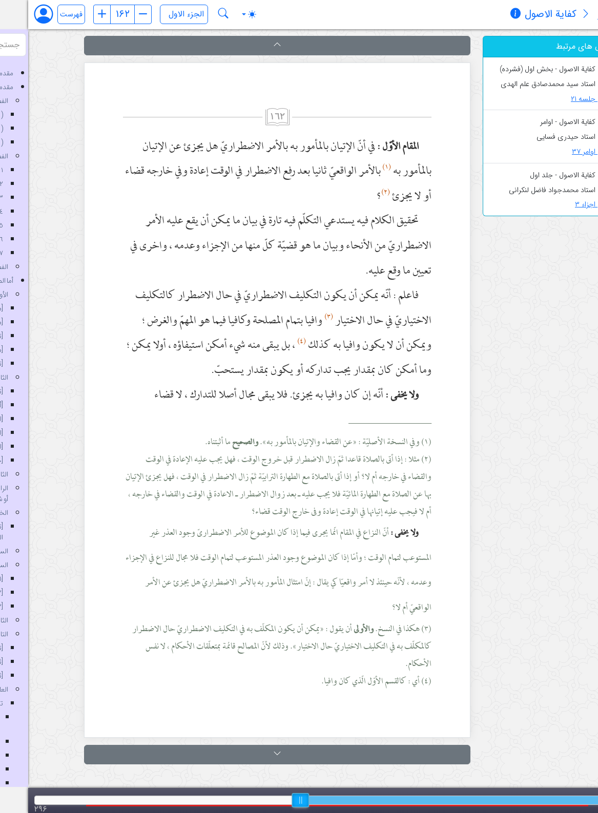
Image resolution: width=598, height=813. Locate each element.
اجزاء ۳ (565, 205)
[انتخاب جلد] (156, 14)
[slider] (272, 800)
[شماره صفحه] (94, 14)
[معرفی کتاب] (557, 15)
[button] (249, 45)
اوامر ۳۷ (563, 152)
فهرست (43, 14)
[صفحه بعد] (114, 14)
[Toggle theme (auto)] (221, 14)
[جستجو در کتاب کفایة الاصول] (195, 14)
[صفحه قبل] (74, 14)
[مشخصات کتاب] (487, 15)
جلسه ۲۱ (563, 99)
